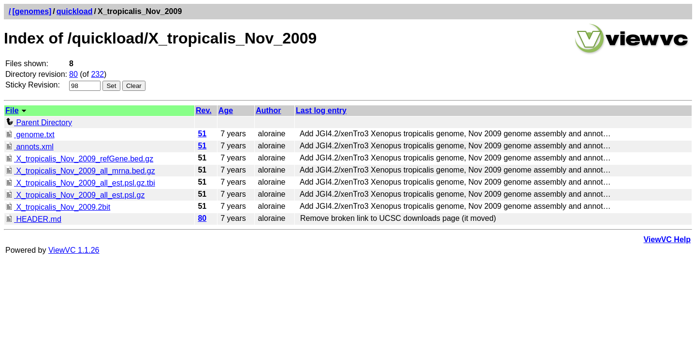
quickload (75, 11)
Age (225, 110)
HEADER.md (33, 219)
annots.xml (29, 147)
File (12, 110)
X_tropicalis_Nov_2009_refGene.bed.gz (79, 159)
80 (73, 74)
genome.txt (30, 134)
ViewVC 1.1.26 (74, 250)
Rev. (204, 110)
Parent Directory (38, 122)
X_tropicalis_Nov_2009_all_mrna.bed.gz (80, 171)
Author (268, 110)
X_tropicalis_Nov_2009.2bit (57, 207)
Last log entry (321, 110)
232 (97, 74)
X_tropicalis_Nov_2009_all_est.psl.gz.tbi (80, 183)
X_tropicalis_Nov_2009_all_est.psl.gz (75, 195)
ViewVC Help (667, 239)
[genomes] (31, 11)
